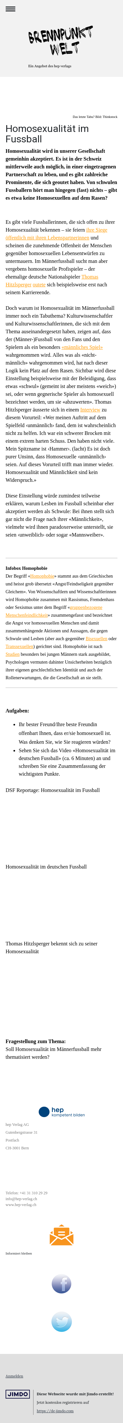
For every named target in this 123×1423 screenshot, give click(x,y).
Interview (90, 409)
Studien (13, 654)
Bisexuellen (96, 638)
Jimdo (18, 1394)
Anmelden (14, 1375)
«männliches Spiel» (82, 347)
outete (39, 284)
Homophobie (42, 576)
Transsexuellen (19, 646)
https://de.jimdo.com (55, 1410)
